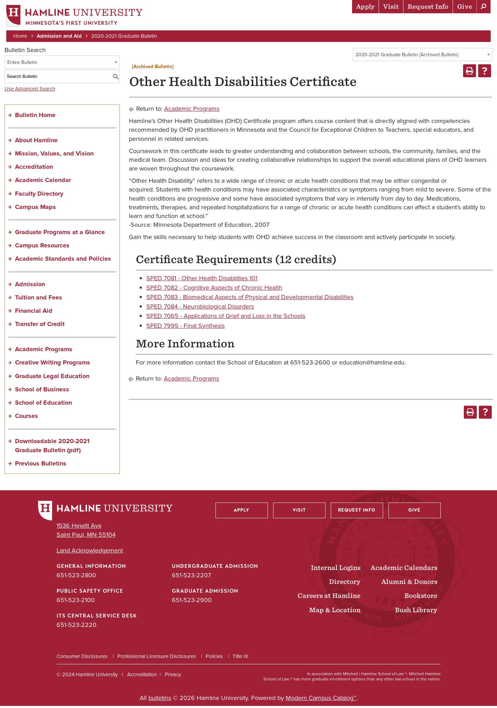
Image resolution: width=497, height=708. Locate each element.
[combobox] (422, 56)
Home (21, 35)
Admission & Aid (242, 23)
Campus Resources (42, 247)
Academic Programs (43, 351)
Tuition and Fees (38, 299)
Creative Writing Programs (52, 364)
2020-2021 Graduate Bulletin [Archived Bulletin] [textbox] (407, 56)
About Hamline (466, 23)
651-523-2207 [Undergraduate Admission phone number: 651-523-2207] (191, 577)
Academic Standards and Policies (63, 261)
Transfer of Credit (40, 326)
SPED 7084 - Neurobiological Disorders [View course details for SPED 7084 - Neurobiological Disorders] (200, 308)
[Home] (75, 16)
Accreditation (34, 169)
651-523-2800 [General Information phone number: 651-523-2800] (76, 577)
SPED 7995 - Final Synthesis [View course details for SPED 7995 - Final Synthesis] (185, 327)
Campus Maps (35, 209)
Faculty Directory (39, 195)
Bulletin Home (35, 117)
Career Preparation (403, 23)
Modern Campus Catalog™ (321, 700)
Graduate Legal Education (52, 378)
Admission (30, 286)
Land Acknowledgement (90, 552)
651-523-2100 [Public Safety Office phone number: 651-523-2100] (76, 602)
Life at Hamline (340, 23)
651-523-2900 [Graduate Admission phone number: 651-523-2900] (192, 602)
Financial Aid (33, 312)
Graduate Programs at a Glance (60, 234)
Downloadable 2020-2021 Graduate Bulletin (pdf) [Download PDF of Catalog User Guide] (52, 448)
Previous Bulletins (40, 465)
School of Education (43, 404)
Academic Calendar (43, 182)
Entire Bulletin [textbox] (22, 64)
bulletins (159, 700)
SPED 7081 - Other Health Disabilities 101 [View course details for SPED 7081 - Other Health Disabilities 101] (201, 280)
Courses (26, 418)
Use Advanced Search (30, 91)
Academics (291, 23)
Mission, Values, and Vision (54, 155)
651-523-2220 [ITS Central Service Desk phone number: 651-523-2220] (76, 627)
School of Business (42, 391)
